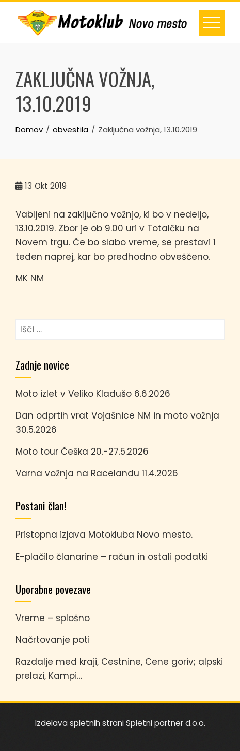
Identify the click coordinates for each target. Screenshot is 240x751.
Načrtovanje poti (52, 639)
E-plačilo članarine (56, 556)
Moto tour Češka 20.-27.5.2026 (82, 451)
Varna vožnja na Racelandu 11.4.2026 (96, 473)
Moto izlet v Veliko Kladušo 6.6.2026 (92, 394)
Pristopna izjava (50, 534)
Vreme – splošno (52, 618)
